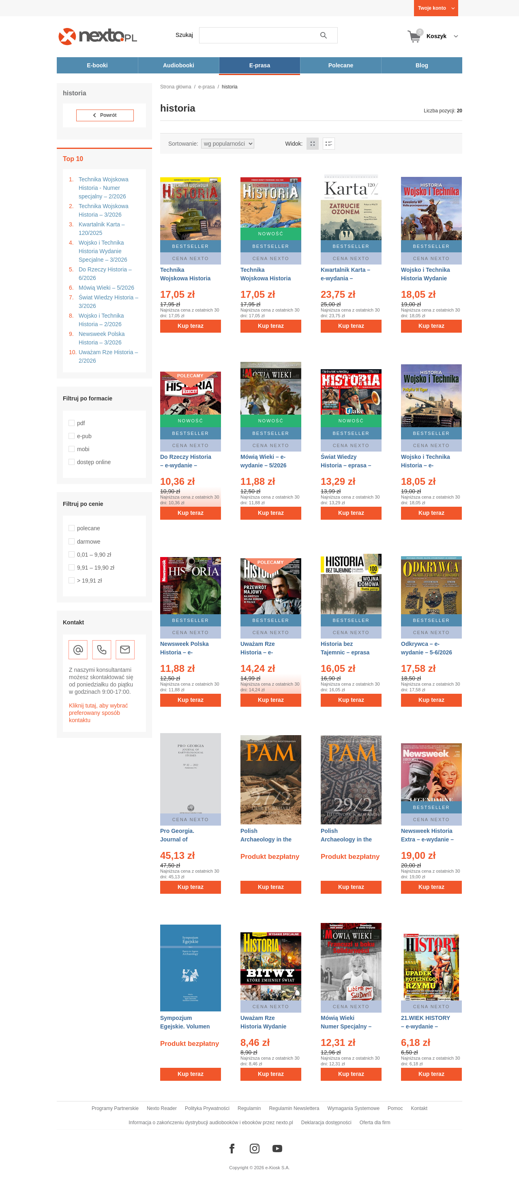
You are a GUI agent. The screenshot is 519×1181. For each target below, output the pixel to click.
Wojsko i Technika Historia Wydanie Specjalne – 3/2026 (103, 251)
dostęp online (94, 462)
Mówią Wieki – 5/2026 (106, 287)
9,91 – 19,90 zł (95, 567)
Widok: (294, 143)
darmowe (89, 541)
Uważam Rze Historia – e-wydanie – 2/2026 (263, 652)
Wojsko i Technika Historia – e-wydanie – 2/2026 (425, 465)
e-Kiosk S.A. (277, 1167)
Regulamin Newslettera (294, 1108)
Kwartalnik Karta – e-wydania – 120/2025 (345, 278)
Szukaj (184, 35)
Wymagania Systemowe (353, 1108)
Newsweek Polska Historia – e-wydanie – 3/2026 (184, 652)
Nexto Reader (162, 1108)
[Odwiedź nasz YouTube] (277, 1148)
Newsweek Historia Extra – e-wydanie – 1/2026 (427, 839)
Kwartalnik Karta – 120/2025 (102, 228)
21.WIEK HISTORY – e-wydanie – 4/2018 (425, 1026)
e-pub (84, 436)
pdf (81, 423)
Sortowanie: (183, 143)
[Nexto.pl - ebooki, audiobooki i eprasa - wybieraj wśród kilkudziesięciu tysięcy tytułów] (98, 36)
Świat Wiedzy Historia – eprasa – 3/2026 (346, 465)
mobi (83, 449)
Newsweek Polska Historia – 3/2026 (102, 338)
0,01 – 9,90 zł (94, 554)
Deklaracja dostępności (326, 1122)
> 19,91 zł (89, 580)
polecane (88, 528)
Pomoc (395, 1108)
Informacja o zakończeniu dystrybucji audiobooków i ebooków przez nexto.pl (211, 1122)
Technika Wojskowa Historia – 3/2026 (104, 210)
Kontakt (419, 1108)
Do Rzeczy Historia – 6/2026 (105, 273)
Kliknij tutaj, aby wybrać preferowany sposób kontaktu (98, 712)
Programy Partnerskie (115, 1108)
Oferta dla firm (375, 1122)
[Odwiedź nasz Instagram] (254, 1148)
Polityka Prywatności (207, 1108)
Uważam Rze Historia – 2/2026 (108, 356)
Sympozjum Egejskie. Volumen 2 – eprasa (185, 1026)
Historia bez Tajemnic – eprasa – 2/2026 (345, 652)
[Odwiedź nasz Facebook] (231, 1148)
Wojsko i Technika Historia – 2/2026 (101, 319)
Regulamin (249, 1108)
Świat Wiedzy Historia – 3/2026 (108, 301)
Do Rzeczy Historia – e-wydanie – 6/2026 (185, 465)
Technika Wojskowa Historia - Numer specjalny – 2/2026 (104, 188)
